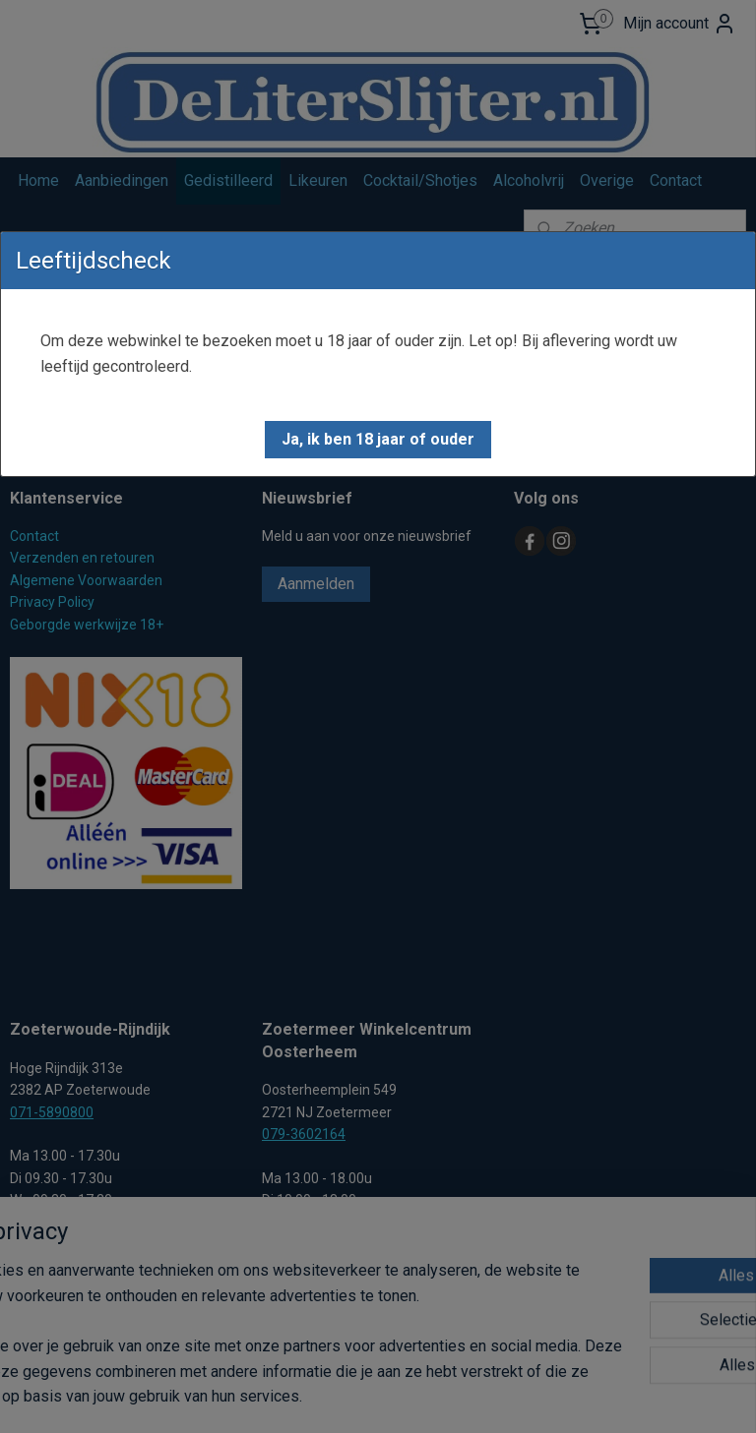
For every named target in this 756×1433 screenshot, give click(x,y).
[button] (378, 439)
